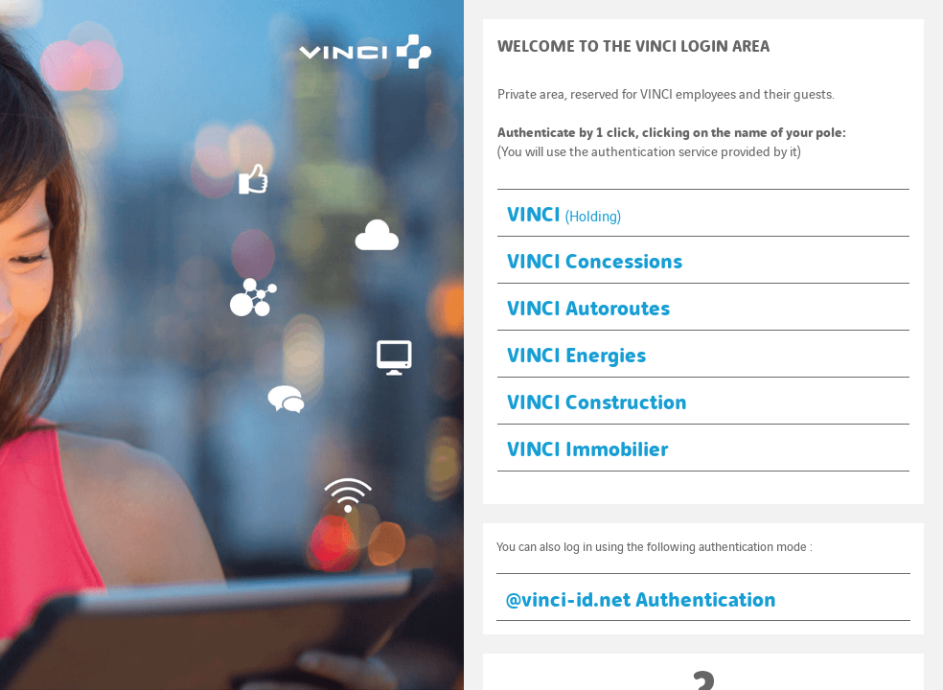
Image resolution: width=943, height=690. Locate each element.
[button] (703, 212)
